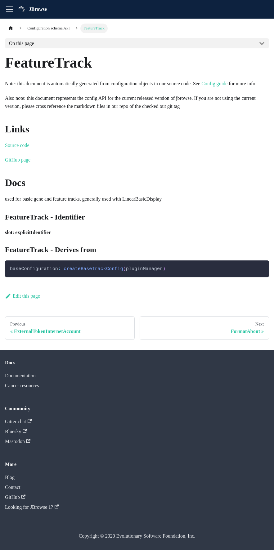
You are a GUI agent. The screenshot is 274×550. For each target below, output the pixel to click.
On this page (21, 43)
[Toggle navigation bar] (9, 9)
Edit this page (22, 296)
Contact (12, 487)
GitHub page (17, 159)
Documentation (20, 375)
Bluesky (16, 431)
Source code (17, 145)
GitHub (15, 497)
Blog (10, 477)
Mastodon (17, 441)
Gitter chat (18, 421)
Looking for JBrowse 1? (32, 507)
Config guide (214, 83)
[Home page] (11, 28)
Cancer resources (22, 385)
